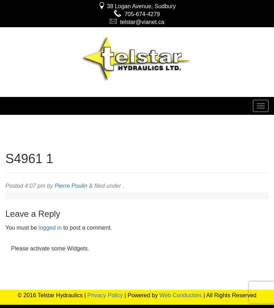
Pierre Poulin (71, 186)
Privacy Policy (105, 295)
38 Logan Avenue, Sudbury (137, 6)
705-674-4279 (137, 14)
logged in (50, 228)
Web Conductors (180, 295)
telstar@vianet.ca (137, 22)
